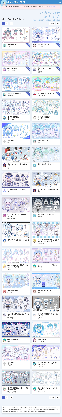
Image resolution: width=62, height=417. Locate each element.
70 (11, 23)
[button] (60, 2)
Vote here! (52, 6)
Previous (52, 23)
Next (58, 23)
